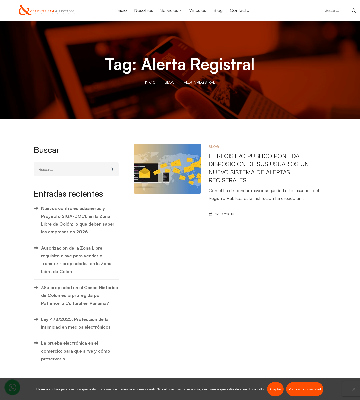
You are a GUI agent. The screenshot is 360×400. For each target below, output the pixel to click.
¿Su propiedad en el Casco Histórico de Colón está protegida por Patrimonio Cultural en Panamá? (79, 295)
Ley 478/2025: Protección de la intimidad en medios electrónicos (76, 323)
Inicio (150, 82)
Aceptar (276, 389)
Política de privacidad (305, 389)
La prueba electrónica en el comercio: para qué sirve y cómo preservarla (75, 351)
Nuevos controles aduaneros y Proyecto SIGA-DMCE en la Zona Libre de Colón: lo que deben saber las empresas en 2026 (77, 220)
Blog (170, 82)
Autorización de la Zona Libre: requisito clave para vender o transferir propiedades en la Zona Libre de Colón (76, 259)
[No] (353, 389)
